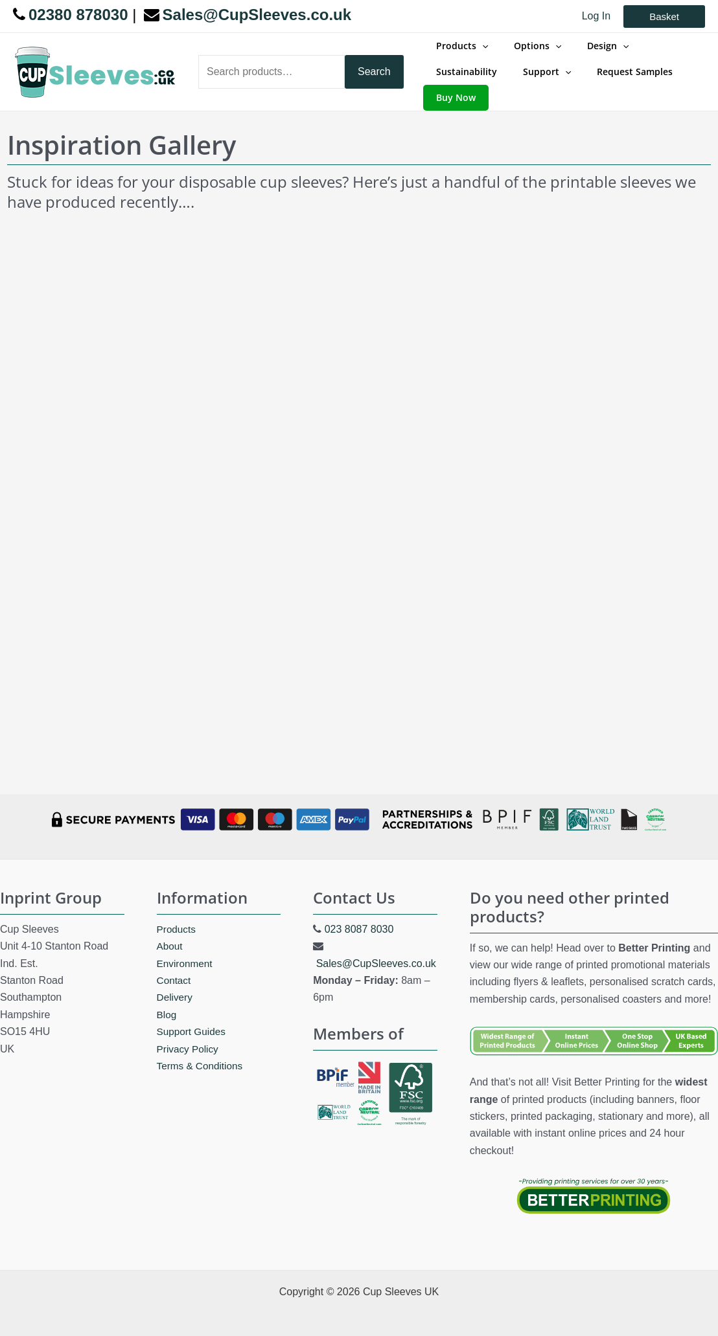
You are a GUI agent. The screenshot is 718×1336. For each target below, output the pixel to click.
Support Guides (193, 1019)
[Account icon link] (596, 16)
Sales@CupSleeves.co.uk (376, 951)
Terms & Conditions (202, 1053)
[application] (478, 53)
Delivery (175, 984)
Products (177, 916)
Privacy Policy (189, 1036)
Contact (174, 968)
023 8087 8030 (359, 916)
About (170, 933)
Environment (186, 951)
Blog (167, 1002)
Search (374, 65)
